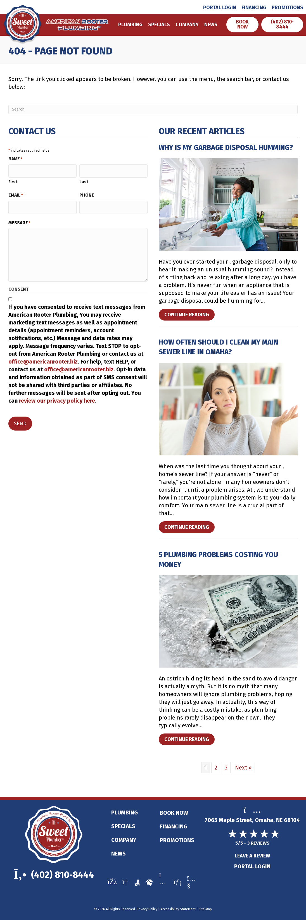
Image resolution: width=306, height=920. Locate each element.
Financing (253, 7)
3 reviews (258, 843)
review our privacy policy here (57, 396)
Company (186, 24)
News (210, 24)
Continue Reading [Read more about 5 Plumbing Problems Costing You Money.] (189, 740)
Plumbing (129, 24)
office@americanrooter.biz (43, 357)
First (12, 179)
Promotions (287, 7)
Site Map (205, 909)
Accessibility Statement (178, 909)
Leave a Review (252, 856)
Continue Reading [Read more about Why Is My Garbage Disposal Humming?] (189, 316)
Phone (86, 193)
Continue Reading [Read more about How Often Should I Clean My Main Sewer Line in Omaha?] (189, 528)
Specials (158, 24)
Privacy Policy (147, 909)
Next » (243, 767)
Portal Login (219, 7)
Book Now (174, 812)
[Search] (153, 109)
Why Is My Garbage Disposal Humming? (226, 148)
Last (83, 179)
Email (15, 193)
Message (19, 218)
